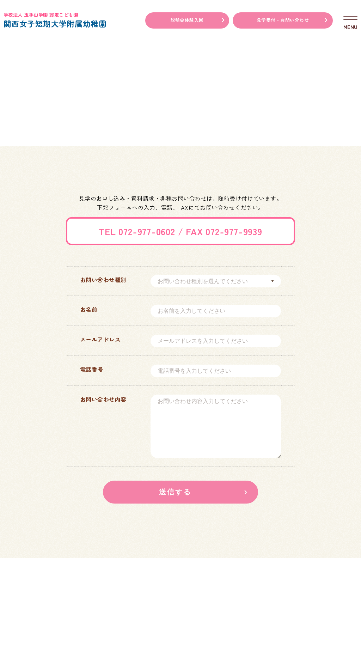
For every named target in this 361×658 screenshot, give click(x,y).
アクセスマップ (37, 637)
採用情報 (118, 637)
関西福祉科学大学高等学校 (314, 606)
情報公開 (81, 637)
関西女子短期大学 (239, 606)
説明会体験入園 (187, 20)
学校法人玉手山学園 (239, 589)
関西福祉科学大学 (314, 589)
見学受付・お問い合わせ (283, 20)
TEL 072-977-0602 (137, 231)
